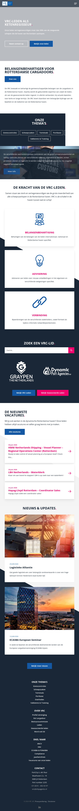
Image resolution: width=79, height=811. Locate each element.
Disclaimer (51, 801)
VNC (39, 747)
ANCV (39, 744)
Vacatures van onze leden (39, 760)
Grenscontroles (39, 686)
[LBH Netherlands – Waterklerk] (39, 472)
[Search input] (36, 350)
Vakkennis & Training (39, 703)
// (32, 801)
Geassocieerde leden (39, 728)
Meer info (12, 171)
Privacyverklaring (41, 801)
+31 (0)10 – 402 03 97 (39, 786)
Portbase (39, 696)
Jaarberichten (39, 757)
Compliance (39, 754)
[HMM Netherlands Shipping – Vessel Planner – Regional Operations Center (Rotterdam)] (39, 451)
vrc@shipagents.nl (39, 789)
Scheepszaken (39, 689)
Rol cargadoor (39, 718)
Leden (39, 725)
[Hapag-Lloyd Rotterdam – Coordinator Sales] (39, 490)
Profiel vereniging (39, 715)
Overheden (39, 699)
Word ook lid (39, 731)
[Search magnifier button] (71, 350)
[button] (75, 3)
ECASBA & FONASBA (40, 750)
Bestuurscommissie (39, 721)
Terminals (39, 693)
